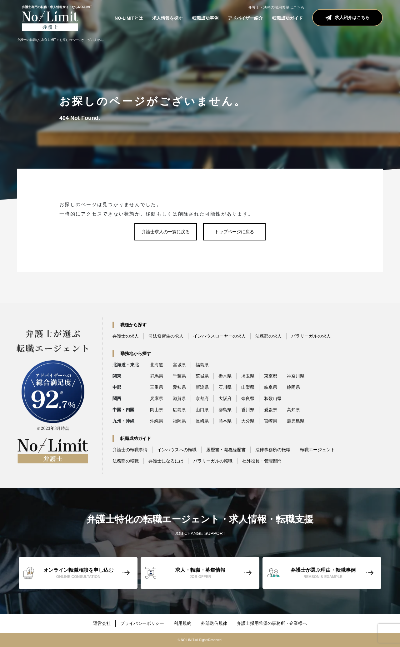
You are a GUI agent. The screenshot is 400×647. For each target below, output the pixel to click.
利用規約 (182, 623)
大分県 (247, 420)
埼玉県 (247, 375)
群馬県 (156, 375)
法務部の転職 (125, 460)
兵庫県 (156, 398)
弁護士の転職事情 (130, 449)
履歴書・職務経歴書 (226, 449)
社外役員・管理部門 (262, 460)
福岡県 (179, 420)
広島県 (179, 409)
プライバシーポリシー (142, 623)
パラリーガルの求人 (311, 335)
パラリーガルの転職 (212, 460)
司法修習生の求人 (165, 335)
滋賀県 (179, 398)
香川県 (247, 409)
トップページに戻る (234, 231)
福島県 (202, 364)
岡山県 (156, 409)
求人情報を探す (167, 18)
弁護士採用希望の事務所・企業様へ (272, 623)
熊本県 (225, 420)
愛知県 (179, 387)
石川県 (225, 387)
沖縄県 (156, 420)
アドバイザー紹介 (245, 18)
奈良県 (247, 398)
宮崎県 (270, 420)
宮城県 (179, 364)
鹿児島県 (295, 420)
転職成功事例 (205, 18)
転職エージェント (317, 449)
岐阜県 (270, 387)
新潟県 (202, 387)
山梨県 (247, 387)
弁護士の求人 (125, 335)
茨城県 (202, 375)
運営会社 (102, 623)
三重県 (156, 387)
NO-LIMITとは (129, 18)
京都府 (202, 398)
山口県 (202, 409)
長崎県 (202, 420)
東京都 (270, 375)
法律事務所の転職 (272, 449)
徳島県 (225, 409)
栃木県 (225, 375)
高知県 (293, 409)
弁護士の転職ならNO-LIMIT (36, 40)
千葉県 (179, 375)
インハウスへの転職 (177, 449)
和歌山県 (273, 398)
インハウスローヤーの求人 (219, 335)
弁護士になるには (165, 460)
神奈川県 (295, 375)
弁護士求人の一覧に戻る (166, 231)
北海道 (156, 364)
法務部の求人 (268, 335)
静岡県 (293, 387)
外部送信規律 (214, 623)
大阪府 (225, 398)
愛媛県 (270, 409)
